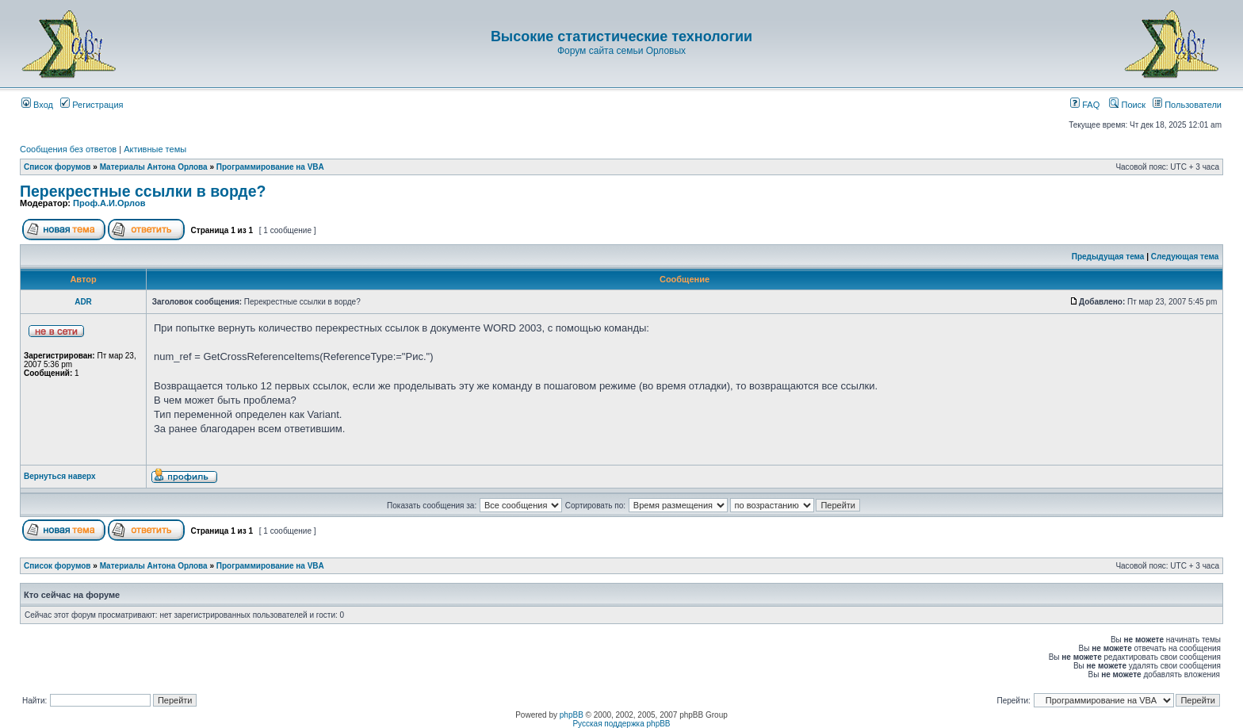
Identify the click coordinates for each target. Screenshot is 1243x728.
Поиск (1127, 104)
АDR (83, 301)
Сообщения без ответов (68, 149)
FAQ (1085, 104)
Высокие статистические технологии (621, 36)
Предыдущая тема (1108, 256)
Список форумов (57, 167)
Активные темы (155, 149)
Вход (37, 104)
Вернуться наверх (60, 476)
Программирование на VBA (270, 167)
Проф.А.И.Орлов (109, 203)
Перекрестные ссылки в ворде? (143, 191)
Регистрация (91, 104)
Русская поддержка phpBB (621, 723)
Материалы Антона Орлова (154, 167)
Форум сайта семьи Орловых (621, 50)
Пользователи (1187, 104)
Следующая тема (1184, 256)
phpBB (571, 715)
